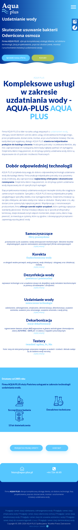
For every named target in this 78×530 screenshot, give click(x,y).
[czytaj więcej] (39, 246)
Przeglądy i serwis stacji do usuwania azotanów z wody (43, 517)
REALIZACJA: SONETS (39, 526)
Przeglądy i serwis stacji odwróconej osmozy (37, 514)
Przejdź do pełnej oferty (26, 454)
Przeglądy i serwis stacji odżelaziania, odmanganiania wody (28, 510)
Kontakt (42, 58)
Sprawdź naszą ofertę (15, 58)
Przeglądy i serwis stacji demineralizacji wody (57, 520)
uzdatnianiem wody (59, 131)
